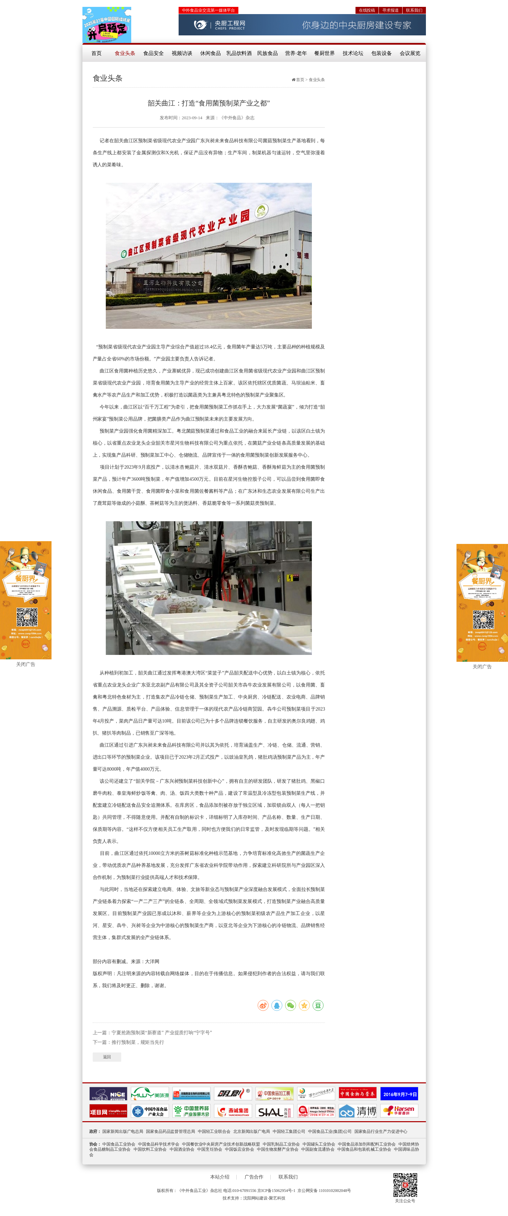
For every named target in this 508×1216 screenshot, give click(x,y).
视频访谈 (182, 53)
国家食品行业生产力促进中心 (381, 1131)
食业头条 (125, 53)
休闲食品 (210, 53)
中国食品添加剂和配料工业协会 (367, 1144)
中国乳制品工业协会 (281, 1144)
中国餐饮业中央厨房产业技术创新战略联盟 (221, 1144)
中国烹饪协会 (209, 1149)
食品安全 (153, 53)
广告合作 (254, 1177)
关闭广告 (25, 666)
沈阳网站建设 (255, 1198)
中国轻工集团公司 (289, 1131)
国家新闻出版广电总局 (122, 1131)
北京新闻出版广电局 (251, 1131)
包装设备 (381, 53)
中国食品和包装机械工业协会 (364, 1149)
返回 (107, 1057)
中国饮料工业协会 (150, 1149)
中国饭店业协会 (239, 1149)
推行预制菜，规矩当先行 (138, 1042)
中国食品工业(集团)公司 (330, 1131)
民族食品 (267, 53)
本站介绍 (219, 1177)
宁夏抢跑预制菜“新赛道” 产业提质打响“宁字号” (162, 1032)
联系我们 (414, 10)
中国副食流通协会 (318, 1149)
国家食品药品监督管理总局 (170, 1131)
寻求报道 (390, 10)
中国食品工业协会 (118, 1144)
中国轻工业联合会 (214, 1131)
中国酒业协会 (182, 1149)
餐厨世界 (324, 53)
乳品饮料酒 (239, 53)
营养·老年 (296, 53)
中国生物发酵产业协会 (277, 1149)
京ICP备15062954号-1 (276, 1190)
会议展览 (410, 53)
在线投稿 (367, 10)
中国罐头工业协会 (319, 1144)
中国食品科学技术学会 (158, 1144)
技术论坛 (353, 53)
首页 (96, 53)
